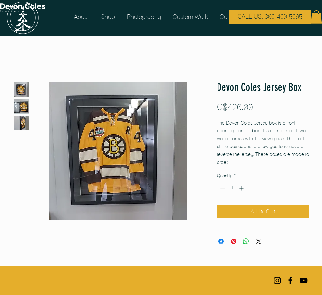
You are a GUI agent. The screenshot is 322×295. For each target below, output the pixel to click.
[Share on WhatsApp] (246, 241)
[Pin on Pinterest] (234, 241)
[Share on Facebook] (221, 241)
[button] (316, 17)
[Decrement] (222, 188)
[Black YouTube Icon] (303, 280)
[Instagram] (277, 280)
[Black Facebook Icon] (290, 280)
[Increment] (242, 188)
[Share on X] (259, 241)
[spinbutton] (232, 188)
